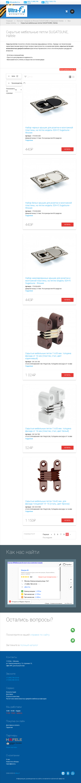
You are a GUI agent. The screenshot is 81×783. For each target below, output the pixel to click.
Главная (9, 21)
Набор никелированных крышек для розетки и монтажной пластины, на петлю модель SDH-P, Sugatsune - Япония (48, 280)
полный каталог (29, 645)
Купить (67, 149)
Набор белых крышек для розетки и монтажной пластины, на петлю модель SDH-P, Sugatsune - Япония (48, 205)
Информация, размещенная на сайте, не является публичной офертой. (40, 778)
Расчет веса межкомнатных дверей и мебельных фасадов (26, 699)
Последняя (47, 537)
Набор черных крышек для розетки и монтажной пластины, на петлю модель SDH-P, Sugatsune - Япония (49, 130)
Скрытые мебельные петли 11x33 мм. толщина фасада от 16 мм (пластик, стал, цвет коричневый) (48, 356)
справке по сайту (40, 634)
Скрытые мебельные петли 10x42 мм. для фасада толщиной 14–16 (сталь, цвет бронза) (47, 502)
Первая (46, 534)
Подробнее (29, 140)
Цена (29, 76)
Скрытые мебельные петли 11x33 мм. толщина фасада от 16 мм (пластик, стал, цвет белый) (48, 429)
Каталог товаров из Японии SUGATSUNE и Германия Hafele (40, 21)
